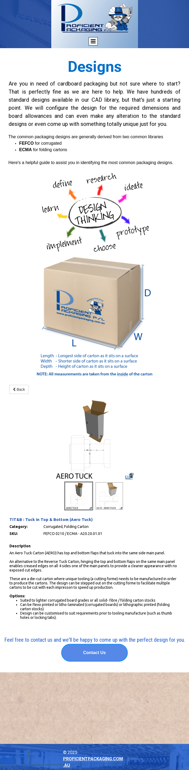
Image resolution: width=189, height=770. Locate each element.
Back (19, 389)
